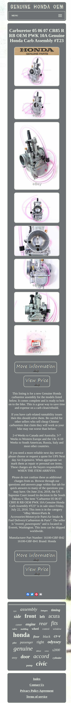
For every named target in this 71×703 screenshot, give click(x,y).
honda (21, 634)
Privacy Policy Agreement (37, 690)
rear (43, 623)
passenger (26, 642)
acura (54, 616)
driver (38, 651)
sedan (47, 651)
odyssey (54, 641)
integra (44, 610)
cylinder (57, 657)
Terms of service (36, 696)
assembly (28, 609)
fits (54, 623)
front (30, 616)
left (42, 617)
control (45, 629)
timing (55, 610)
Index (36, 679)
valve (14, 629)
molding (24, 629)
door (25, 656)
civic (41, 663)
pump (29, 665)
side (17, 616)
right (40, 642)
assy (14, 657)
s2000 (56, 650)
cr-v (57, 636)
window (57, 628)
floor (36, 636)
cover (19, 624)
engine (31, 624)
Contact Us (37, 685)
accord (41, 656)
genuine (23, 648)
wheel (35, 628)
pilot (14, 643)
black (46, 636)
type (15, 611)
